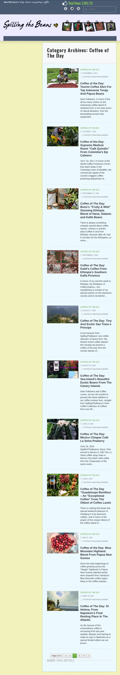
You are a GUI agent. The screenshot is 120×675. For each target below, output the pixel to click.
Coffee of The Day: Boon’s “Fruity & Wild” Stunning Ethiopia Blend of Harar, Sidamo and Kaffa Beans (95, 210)
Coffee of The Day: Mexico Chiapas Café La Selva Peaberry (94, 437)
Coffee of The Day (90, 70)
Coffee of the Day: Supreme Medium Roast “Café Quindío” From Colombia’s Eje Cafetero (94, 148)
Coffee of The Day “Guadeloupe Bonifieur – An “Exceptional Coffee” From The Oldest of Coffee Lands (95, 495)
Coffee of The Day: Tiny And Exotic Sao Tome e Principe (96, 324)
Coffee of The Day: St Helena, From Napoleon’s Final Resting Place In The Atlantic (94, 613)
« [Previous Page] (65, 656)
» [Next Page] (88, 656)
